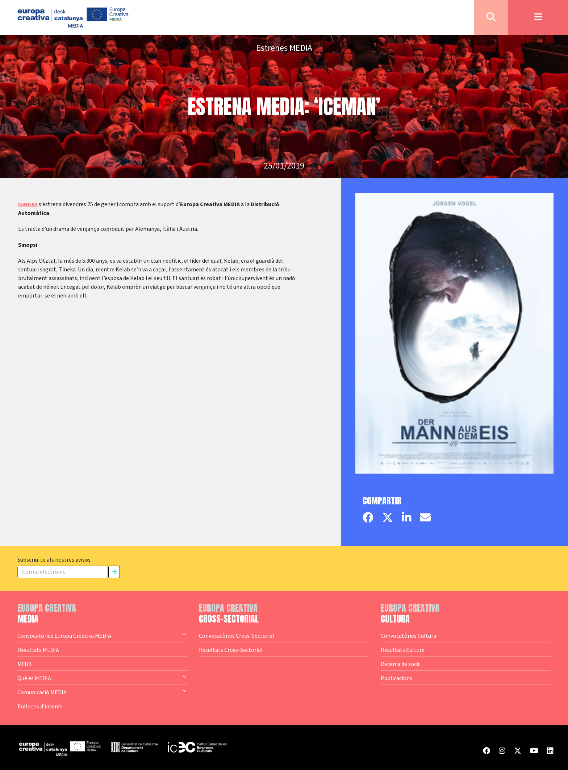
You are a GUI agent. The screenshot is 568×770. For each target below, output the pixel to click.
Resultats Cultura (403, 649)
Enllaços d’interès (39, 706)
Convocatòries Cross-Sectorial (236, 635)
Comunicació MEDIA (102, 692)
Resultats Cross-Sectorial (231, 649)
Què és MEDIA (102, 678)
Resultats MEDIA (38, 649)
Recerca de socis (401, 663)
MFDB (24, 663)
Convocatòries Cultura (408, 635)
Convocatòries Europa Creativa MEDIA (102, 635)
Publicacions (396, 678)
